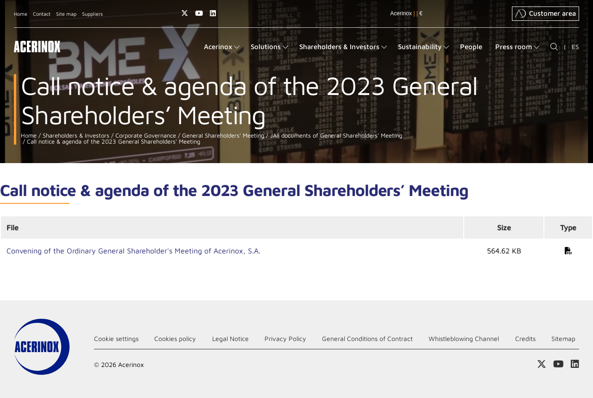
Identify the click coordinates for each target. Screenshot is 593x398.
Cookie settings (116, 338)
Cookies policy (175, 338)
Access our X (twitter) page (184, 13)
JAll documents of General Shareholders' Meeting (335, 136)
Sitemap (563, 338)
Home (20, 14)
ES (575, 47)
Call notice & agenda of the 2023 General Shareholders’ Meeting (112, 142)
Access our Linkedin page (213, 13)
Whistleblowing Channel (464, 338)
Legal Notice (230, 338)
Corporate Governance (145, 136)
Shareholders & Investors (75, 136)
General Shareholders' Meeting (222, 136)
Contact (41, 14)
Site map (66, 14)
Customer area (545, 13)
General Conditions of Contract (367, 338)
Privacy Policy (285, 338)
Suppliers (92, 14)
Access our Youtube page (199, 13)
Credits (525, 338)
